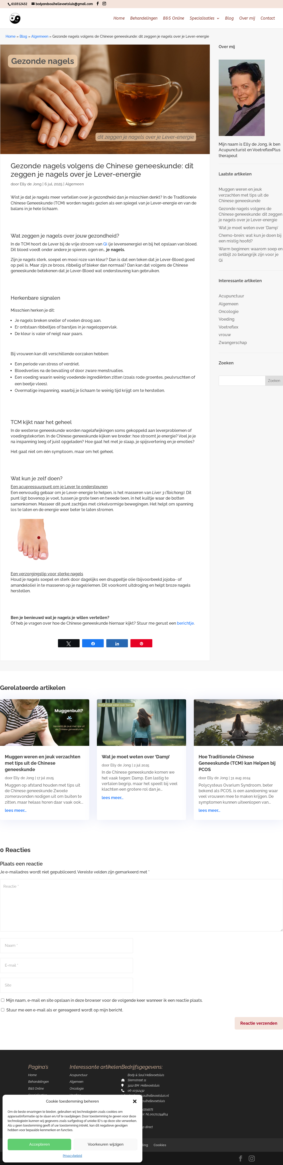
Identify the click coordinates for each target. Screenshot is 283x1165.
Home (119, 19)
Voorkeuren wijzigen (106, 1144)
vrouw (225, 334)
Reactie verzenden (258, 1023)
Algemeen (39, 36)
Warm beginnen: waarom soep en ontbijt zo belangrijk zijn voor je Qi (250, 254)
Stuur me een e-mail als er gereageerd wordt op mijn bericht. (62, 1010)
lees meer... (15, 810)
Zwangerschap (233, 342)
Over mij (247, 19)
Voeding (226, 319)
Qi (105, 244)
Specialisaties (202, 19)
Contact (268, 19)
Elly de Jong (30, 184)
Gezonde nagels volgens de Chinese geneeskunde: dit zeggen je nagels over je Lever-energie (250, 214)
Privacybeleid (72, 1156)
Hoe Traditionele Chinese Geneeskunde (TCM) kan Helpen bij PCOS (237, 763)
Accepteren (39, 1144)
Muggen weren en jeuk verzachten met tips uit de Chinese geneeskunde (244, 195)
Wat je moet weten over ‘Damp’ (248, 227)
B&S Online (173, 19)
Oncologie (229, 311)
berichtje (185, 623)
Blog (229, 19)
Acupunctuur (231, 296)
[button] (134, 1101)
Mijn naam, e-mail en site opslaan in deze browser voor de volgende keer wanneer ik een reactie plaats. (104, 1000)
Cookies (160, 1145)
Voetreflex (228, 327)
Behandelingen (143, 19)
